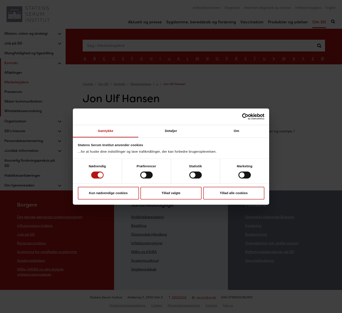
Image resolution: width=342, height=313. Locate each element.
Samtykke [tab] (105, 131)
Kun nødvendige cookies (108, 193)
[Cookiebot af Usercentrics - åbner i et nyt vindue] (245, 116)
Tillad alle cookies (234, 193)
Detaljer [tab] (171, 131)
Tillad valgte (171, 193)
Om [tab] (236, 131)
